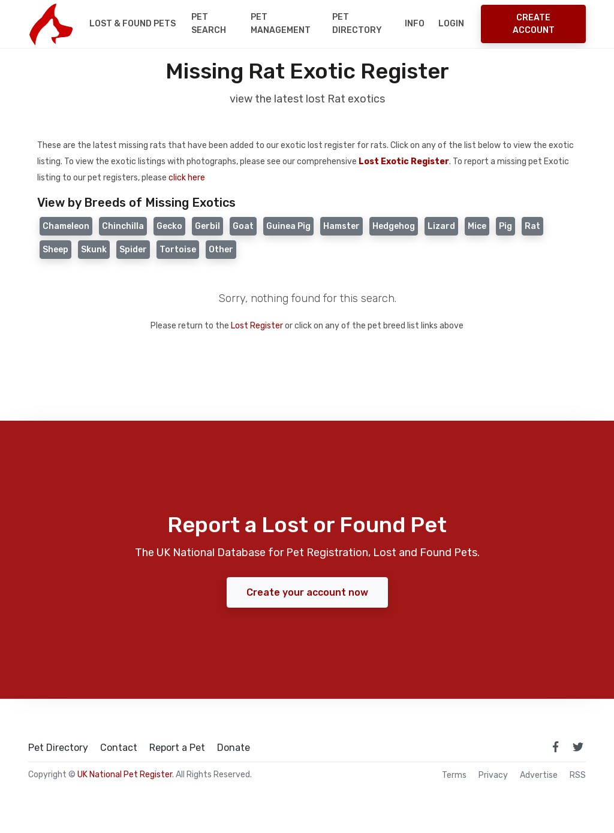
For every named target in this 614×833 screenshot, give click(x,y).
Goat (243, 226)
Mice (477, 226)
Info (415, 24)
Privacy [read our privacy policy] (493, 775)
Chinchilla (123, 226)
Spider (133, 250)
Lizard (441, 226)
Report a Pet (177, 747)
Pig (505, 226)
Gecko (169, 226)
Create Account (534, 24)
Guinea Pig (288, 226)
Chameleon (66, 226)
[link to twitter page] (578, 746)
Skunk (94, 250)
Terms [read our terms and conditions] (454, 775)
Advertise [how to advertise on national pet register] (539, 775)
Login (451, 24)
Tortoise (177, 250)
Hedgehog (393, 226)
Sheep (55, 250)
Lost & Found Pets (132, 24)
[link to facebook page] (555, 746)
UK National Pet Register (124, 774)
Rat (532, 226)
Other (221, 250)
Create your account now (307, 592)
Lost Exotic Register (404, 161)
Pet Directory (357, 23)
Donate (233, 747)
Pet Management (281, 23)
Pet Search (208, 23)
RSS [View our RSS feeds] (578, 775)
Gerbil (207, 226)
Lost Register (257, 326)
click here (186, 178)
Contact (118, 747)
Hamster (341, 226)
